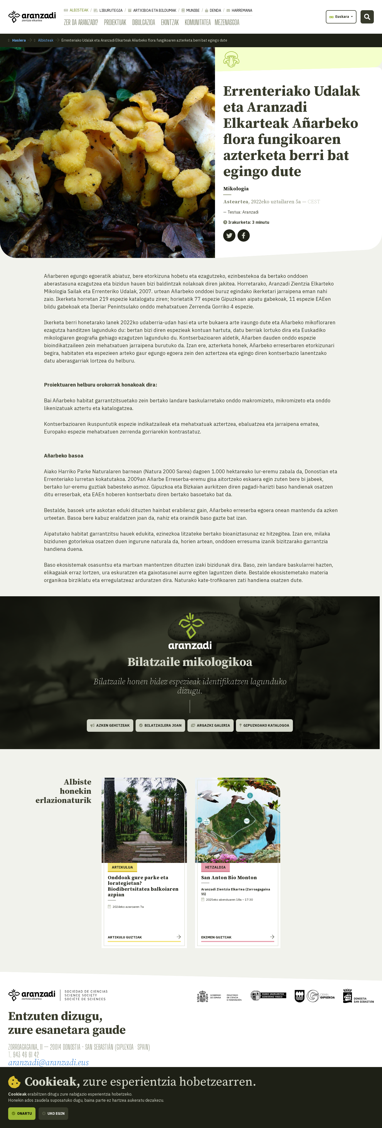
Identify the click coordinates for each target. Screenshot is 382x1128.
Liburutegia (108, 10)
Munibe (191, 10)
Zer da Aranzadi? (81, 22)
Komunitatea (198, 22)
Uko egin (53, 1113)
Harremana (239, 10)
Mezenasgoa (227, 22)
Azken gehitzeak (110, 725)
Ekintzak (170, 22)
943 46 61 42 (26, 1054)
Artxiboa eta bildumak (152, 10)
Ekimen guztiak (216, 937)
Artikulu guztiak (125, 937)
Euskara (339, 16)
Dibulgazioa (143, 22)
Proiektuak (115, 22)
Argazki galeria (210, 725)
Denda (213, 10)
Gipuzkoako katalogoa (264, 725)
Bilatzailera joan (160, 725)
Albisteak (76, 10)
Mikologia (236, 189)
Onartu (22, 1113)
